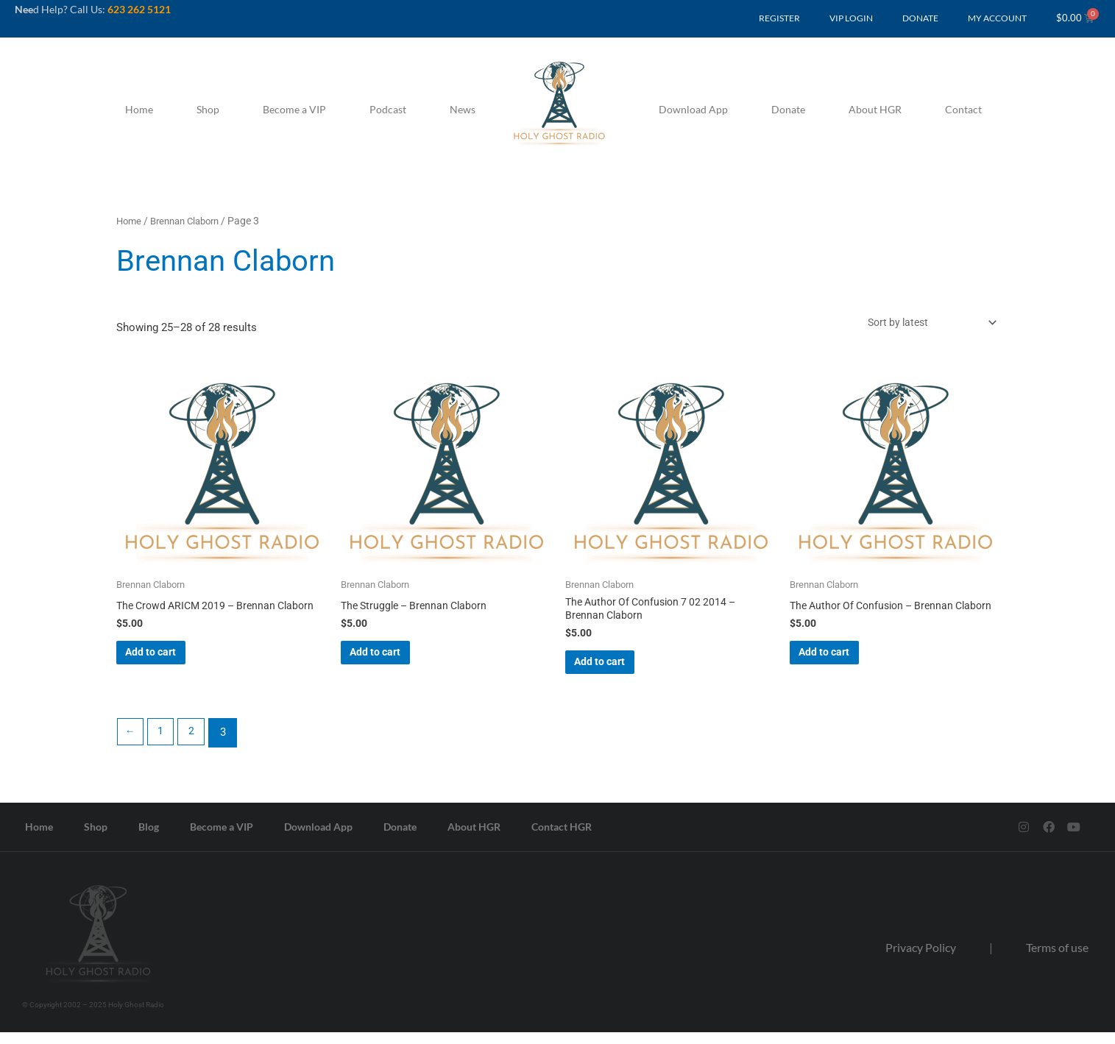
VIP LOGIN (851, 18)
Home (139, 109)
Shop (208, 109)
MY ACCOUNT (997, 18)
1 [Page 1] (164, 744)
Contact (963, 109)
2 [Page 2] (196, 744)
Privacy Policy (920, 959)
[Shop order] (922, 323)
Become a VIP (294, 109)
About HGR (875, 109)
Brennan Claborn (191, 221)
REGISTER (779, 18)
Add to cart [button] (173, 670)
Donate (788, 109)
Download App (693, 109)
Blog (148, 839)
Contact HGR (561, 839)
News (462, 109)
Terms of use (1057, 959)
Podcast (387, 109)
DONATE (920, 18)
